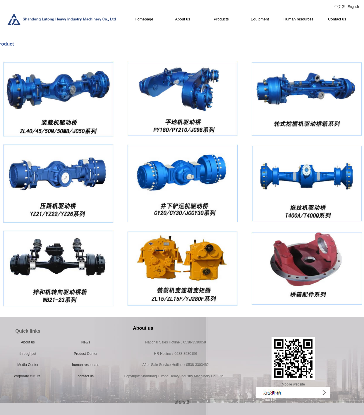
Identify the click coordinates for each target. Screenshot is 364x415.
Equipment (260, 19)
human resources (85, 365)
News (85, 342)
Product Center (85, 354)
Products (221, 19)
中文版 (339, 7)
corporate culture (27, 376)
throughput (27, 354)
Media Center (27, 365)
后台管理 (182, 402)
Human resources (299, 19)
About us (182, 19)
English (353, 7)
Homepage (144, 19)
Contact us (337, 19)
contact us (86, 376)
